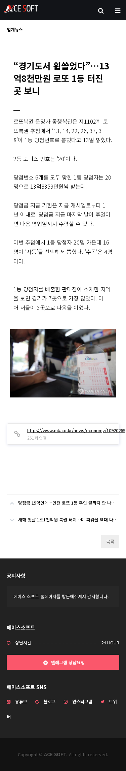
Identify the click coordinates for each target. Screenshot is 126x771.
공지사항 (16, 575)
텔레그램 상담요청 (63, 663)
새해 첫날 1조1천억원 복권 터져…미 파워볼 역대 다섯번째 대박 (63, 517)
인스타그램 (78, 701)
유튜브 (17, 701)
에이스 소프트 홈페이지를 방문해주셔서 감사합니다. (61, 596)
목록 (110, 541)
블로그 (45, 701)
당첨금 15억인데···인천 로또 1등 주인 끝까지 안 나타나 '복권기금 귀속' (63, 500)
